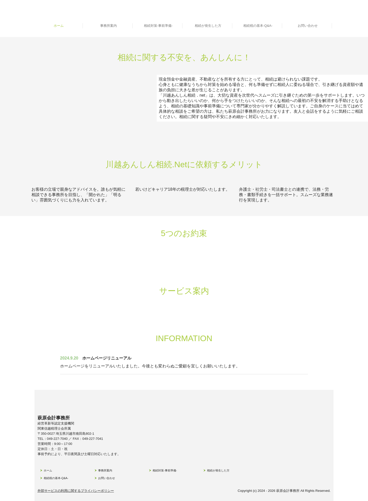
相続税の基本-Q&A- (257, 26)
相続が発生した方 (208, 26)
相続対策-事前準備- (158, 26)
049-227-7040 (57, 439)
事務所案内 (108, 26)
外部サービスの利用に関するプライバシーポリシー (76, 491)
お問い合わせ (308, 26)
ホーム (59, 26)
